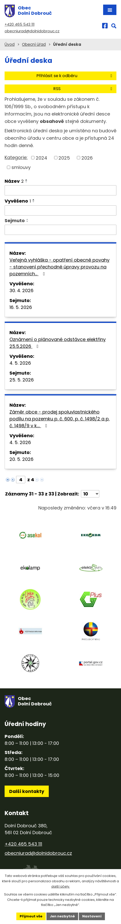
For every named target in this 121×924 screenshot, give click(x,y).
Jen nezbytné (62, 916)
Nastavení (92, 916)
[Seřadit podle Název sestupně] (26, 182)
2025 (64, 157)
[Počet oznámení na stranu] (90, 493)
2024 (41, 157)
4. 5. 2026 (20, 363)
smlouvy (21, 167)
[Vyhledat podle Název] (60, 190)
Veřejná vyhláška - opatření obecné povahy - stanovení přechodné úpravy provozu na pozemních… (59, 267)
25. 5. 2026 (21, 380)
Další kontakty (26, 791)
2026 (87, 157)
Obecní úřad (34, 44)
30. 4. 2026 (21, 290)
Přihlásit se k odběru (75, 76)
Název (14, 181)
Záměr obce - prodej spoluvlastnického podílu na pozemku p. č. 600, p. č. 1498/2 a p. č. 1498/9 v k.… (59, 419)
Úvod (10, 44)
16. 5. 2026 (20, 307)
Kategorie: (16, 157)
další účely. (60, 886)
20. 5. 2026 (21, 459)
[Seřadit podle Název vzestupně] (26, 180)
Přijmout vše (31, 916)
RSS (83, 89)
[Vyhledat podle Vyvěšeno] (60, 210)
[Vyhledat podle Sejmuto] (60, 230)
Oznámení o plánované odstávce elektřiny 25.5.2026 (57, 342)
